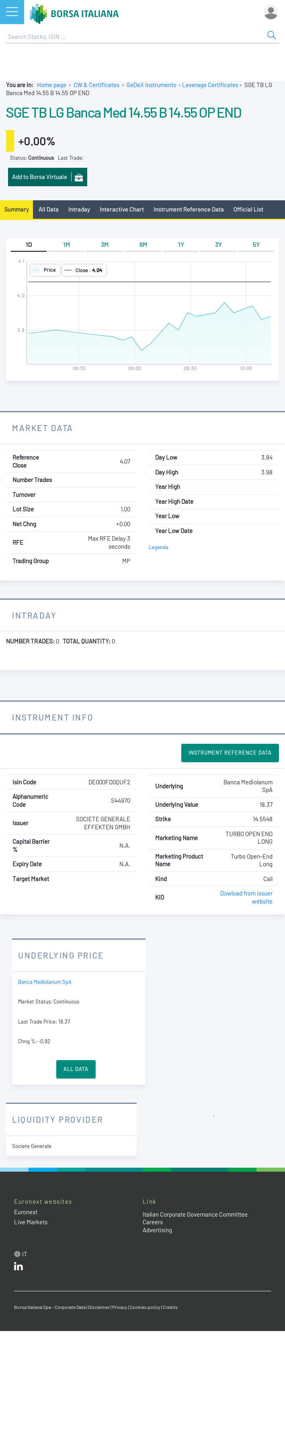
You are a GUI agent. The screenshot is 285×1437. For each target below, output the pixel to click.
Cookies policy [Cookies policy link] (145, 1307)
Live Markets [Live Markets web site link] (30, 1221)
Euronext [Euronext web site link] (25, 1211)
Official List (248, 209)
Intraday (79, 209)
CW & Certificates (96, 84)
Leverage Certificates (210, 84)
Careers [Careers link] (153, 1221)
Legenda (158, 547)
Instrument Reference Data (189, 209)
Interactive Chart (122, 209)
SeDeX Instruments (151, 84)
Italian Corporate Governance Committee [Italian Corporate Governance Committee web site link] (195, 1214)
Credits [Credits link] (170, 1307)
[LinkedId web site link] (18, 1268)
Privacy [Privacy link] (119, 1307)
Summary (16, 209)
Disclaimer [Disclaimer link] (99, 1307)
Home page (51, 84)
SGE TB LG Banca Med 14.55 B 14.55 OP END (123, 112)
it (24, 1254)
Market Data (43, 428)
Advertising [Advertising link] (157, 1229)
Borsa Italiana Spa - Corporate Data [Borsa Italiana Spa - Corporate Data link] (50, 1307)
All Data (49, 209)
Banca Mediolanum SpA (45, 982)
